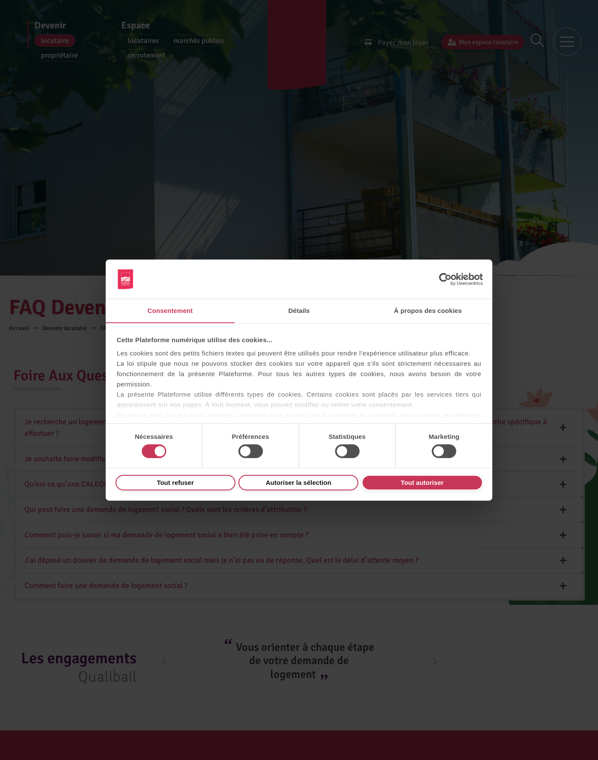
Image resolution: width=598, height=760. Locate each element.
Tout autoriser (422, 482)
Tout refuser (175, 482)
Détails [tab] (299, 310)
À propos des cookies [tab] (428, 310)
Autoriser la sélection (299, 482)
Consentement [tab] (169, 310)
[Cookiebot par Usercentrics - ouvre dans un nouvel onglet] (445, 279)
